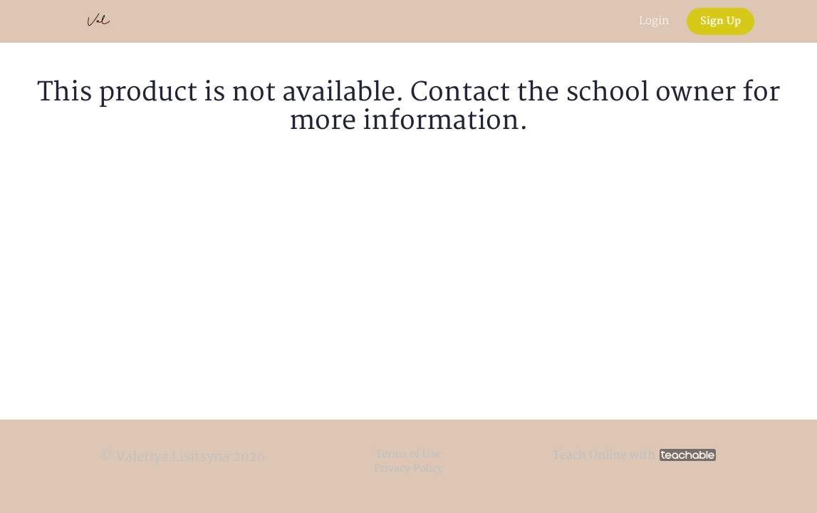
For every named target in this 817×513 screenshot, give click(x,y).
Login (654, 21)
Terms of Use (408, 454)
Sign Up (720, 21)
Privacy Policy (408, 468)
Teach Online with (634, 455)
